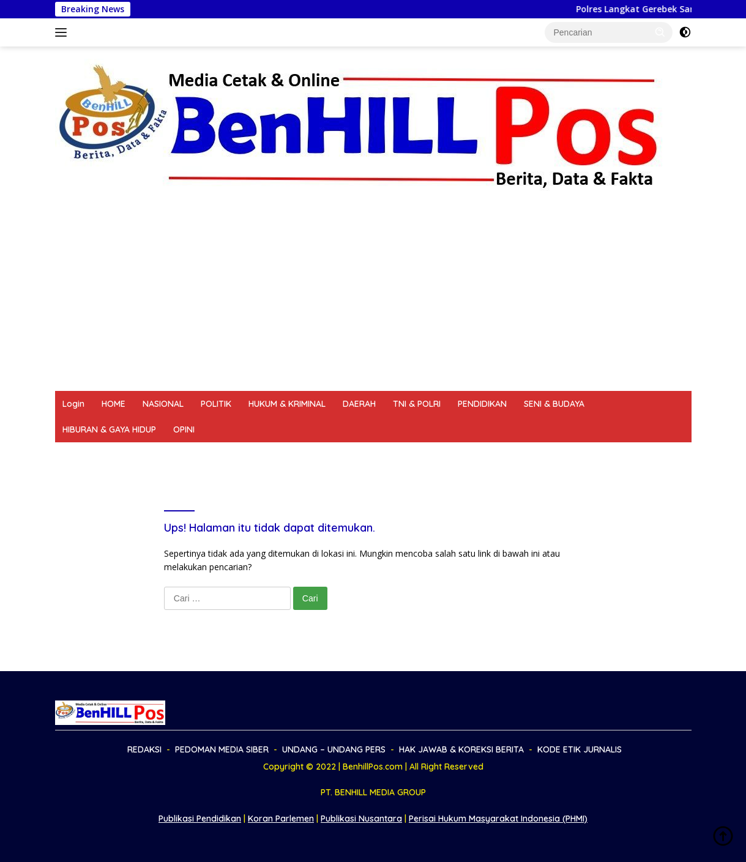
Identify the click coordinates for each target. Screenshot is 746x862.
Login (73, 403)
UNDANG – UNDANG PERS (276, 455)
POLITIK (216, 403)
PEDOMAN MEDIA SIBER (160, 455)
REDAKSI (79, 455)
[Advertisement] (373, 299)
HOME (113, 403)
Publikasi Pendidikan (200, 818)
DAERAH (359, 403)
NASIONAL (163, 403)
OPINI (184, 429)
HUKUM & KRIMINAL (287, 403)
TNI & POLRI (417, 403)
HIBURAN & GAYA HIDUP (109, 429)
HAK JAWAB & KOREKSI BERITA (407, 455)
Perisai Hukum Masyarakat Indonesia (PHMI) (498, 818)
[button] (660, 32)
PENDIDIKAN (482, 403)
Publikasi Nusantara (361, 818)
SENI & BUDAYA (554, 403)
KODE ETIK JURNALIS (529, 455)
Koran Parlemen (281, 818)
